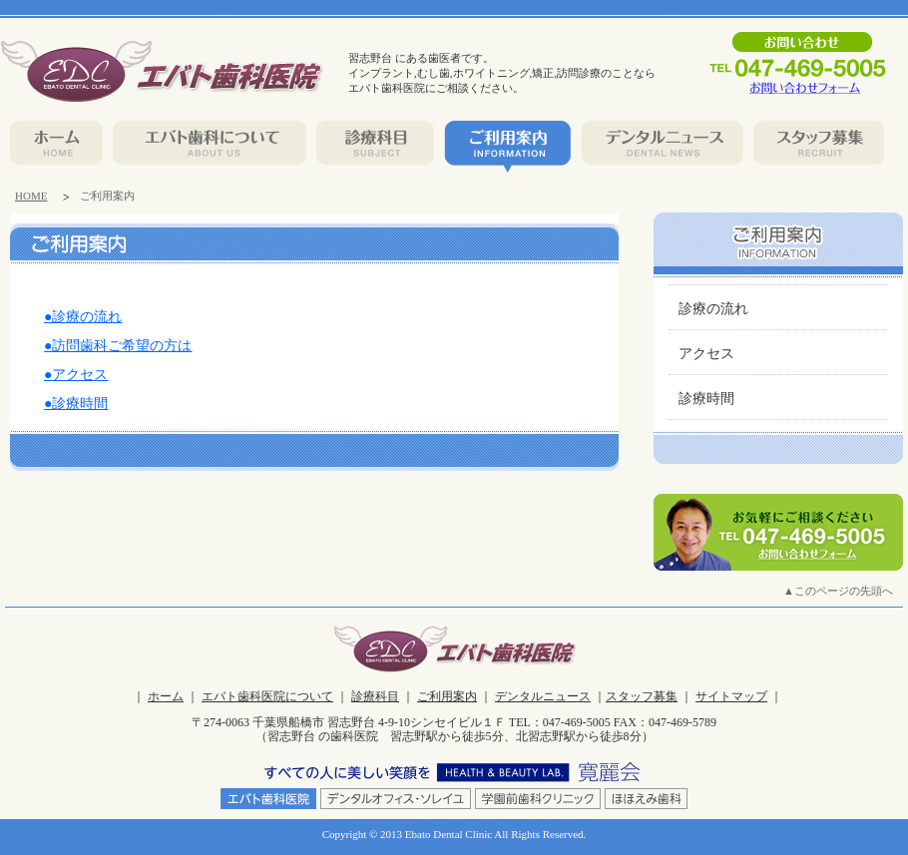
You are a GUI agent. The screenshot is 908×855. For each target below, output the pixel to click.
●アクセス (76, 374)
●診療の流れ (83, 316)
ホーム (166, 696)
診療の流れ (713, 308)
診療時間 (706, 398)
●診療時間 (76, 403)
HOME (31, 196)
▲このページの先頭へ (838, 591)
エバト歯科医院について (267, 696)
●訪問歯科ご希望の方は (118, 345)
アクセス (706, 353)
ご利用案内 (447, 696)
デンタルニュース (543, 696)
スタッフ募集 (642, 696)
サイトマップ (731, 696)
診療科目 (375, 696)
